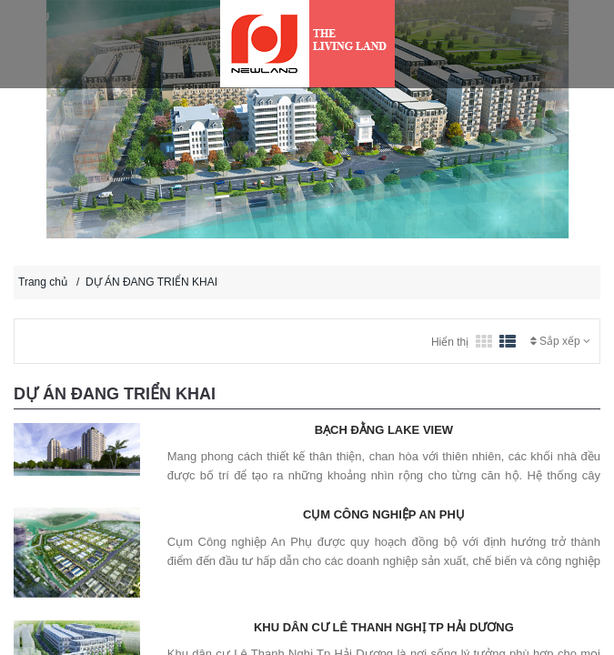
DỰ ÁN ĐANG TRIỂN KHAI (151, 282)
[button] (38, 169)
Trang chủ (42, 282)
